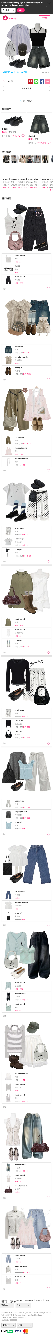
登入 (21, 101)
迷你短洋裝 (30, 182)
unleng (12, 18)
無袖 (12, 182)
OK (20, 10)
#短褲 (24, 72)
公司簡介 (13, 1302)
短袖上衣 (6, 182)
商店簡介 (4, 1300)
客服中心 (4, 1302)
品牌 (11, 1300)
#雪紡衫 (6, 72)
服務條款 (19, 1300)
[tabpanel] (5, 172)
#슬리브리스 (16, 72)
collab (47, 1300)
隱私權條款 (29, 1300)
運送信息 (39, 1300)
